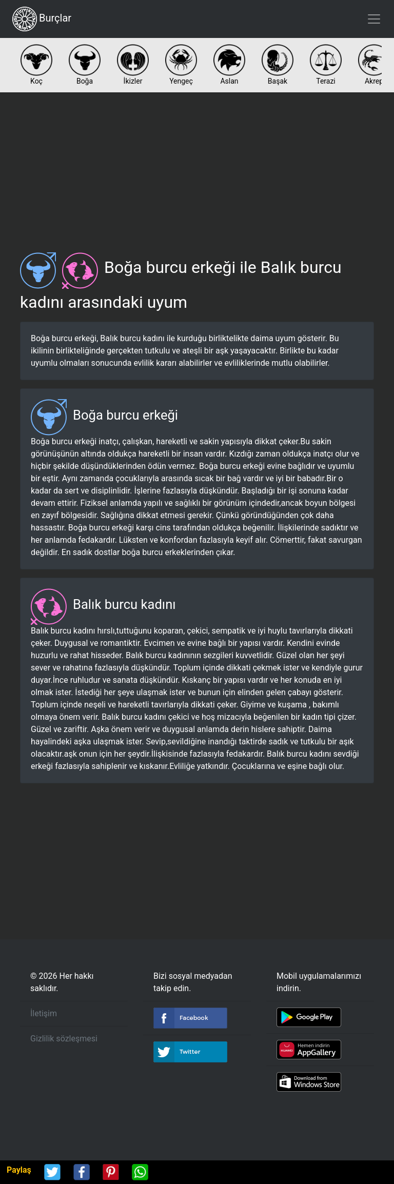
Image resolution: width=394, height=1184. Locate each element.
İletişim (43, 1013)
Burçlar (41, 19)
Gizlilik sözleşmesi (63, 1038)
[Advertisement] (197, 168)
